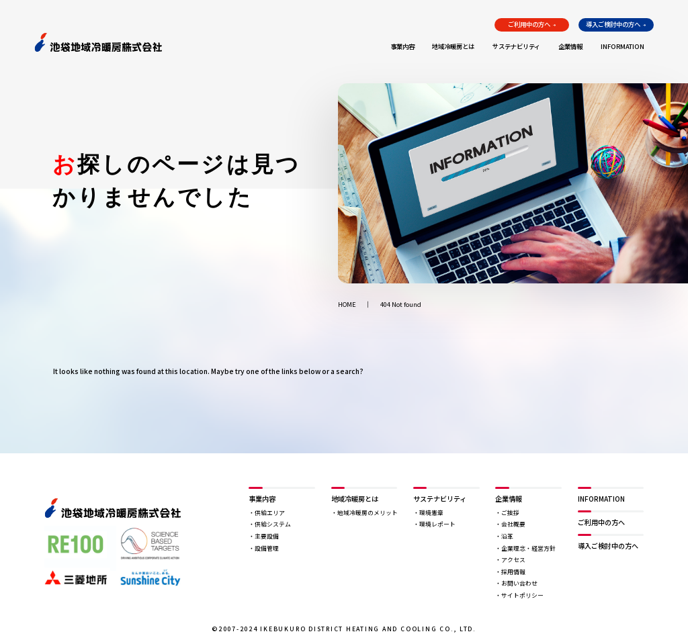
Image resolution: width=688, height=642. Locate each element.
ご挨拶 (510, 512)
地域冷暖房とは (453, 46)
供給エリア (270, 512)
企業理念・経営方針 (528, 548)
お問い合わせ (519, 583)
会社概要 (513, 524)
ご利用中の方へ (529, 24)
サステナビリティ (516, 46)
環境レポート (437, 524)
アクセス (513, 559)
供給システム (273, 524)
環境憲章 (431, 512)
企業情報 (570, 46)
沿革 (507, 536)
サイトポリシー (522, 595)
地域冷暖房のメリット (367, 512)
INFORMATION (622, 46)
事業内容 (402, 46)
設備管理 (267, 548)
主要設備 (267, 536)
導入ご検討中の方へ (613, 24)
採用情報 (513, 571)
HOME (347, 305)
